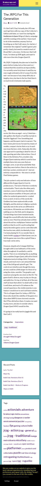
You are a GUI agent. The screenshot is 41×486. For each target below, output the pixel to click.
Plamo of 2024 (8, 389)
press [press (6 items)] (23, 449)
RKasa (5, 23)
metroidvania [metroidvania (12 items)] (9, 440)
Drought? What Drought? (12, 337)
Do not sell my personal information (15, 477)
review (16, 235)
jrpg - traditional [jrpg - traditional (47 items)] (19, 435)
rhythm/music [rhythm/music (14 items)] (23, 457)
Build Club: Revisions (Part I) (13, 381)
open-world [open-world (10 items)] (27, 444)
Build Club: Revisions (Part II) (13, 377)
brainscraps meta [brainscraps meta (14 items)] (11, 414)
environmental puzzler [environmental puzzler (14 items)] (13, 421)
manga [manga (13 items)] (34, 436)
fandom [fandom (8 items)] (6, 426)
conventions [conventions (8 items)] (24, 414)
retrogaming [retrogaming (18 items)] (10, 456)
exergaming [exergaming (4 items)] (28, 421)
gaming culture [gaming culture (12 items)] (20, 426)
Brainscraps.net (9, 2)
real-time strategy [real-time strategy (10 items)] (28, 453)
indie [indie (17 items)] (30, 425)
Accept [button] (16, 481)
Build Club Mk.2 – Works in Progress (15, 385)
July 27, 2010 (13, 23)
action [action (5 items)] (5, 410)
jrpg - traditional (10, 327)
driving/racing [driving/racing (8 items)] (8, 418)
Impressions (19, 322)
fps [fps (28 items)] (11, 425)
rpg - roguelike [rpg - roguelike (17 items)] (24, 460)
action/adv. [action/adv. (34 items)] (14, 409)
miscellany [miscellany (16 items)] (21, 440)
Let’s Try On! (8, 370)
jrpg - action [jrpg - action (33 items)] (11, 430)
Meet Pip (6, 374)
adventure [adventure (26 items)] (28, 409)
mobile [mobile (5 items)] (29, 440)
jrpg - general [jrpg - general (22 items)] (26, 430)
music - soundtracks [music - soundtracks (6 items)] (15, 444)
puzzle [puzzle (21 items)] (17, 452)
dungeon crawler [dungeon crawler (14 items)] (22, 417)
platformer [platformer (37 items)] (14, 448)
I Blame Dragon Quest (11, 342)
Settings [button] (7, 481)
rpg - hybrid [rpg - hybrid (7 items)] (13, 461)
